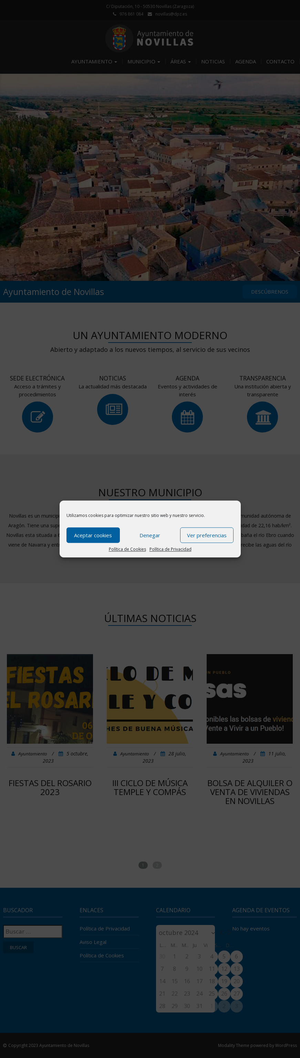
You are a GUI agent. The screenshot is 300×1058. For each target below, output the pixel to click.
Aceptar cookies (93, 535)
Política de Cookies (127, 549)
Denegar (149, 535)
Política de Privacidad (170, 549)
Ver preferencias (207, 535)
